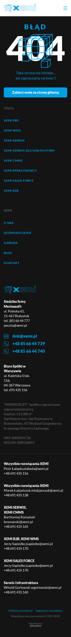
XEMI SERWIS (14, 140)
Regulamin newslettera (49, 610)
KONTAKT (12, 263)
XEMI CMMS (13, 160)
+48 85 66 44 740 (24, 351)
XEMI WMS (12, 130)
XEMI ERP (11, 120)
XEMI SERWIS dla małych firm (29, 150)
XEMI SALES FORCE (19, 180)
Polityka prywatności (21, 610)
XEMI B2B (11, 190)
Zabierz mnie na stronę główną (35, 92)
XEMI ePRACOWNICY (20, 170)
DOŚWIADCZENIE (17, 232)
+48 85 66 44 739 (24, 344)
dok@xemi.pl (20, 336)
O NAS (9, 222)
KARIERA (11, 243)
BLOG (8, 253)
